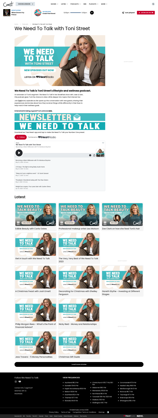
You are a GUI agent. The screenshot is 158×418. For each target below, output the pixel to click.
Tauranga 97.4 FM (127, 394)
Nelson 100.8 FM (71, 391)
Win (84, 4)
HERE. (50, 111)
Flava (46, 416)
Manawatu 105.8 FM (100, 390)
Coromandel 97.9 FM (128, 382)
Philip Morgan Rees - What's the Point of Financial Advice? (36, 313)
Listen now (44, 12)
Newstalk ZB (18, 416)
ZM (24, 416)
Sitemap (101, 412)
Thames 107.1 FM (71, 397)
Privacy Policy (54, 412)
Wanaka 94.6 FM (71, 401)
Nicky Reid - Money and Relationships (79, 313)
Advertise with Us (20, 391)
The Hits (28, 416)
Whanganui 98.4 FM (127, 401)
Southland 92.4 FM (72, 394)
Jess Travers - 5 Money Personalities (36, 345)
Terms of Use (65, 412)
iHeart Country (58, 416)
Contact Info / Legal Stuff (24, 388)
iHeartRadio (18, 394)
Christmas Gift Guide (79, 345)
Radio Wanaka (68, 416)
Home (16, 24)
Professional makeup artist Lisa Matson (79, 216)
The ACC (34, 416)
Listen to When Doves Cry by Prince (16, 12)
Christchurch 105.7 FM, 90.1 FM (102, 383)
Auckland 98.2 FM (71, 382)
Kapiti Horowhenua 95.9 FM (75, 388)
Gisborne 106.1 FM (99, 387)
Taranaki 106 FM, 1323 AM (102, 396)
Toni (19, 100)
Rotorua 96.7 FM (126, 391)
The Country (83, 416)
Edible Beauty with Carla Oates (36, 216)
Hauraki (41, 416)
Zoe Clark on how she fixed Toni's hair (122, 216)
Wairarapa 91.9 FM (127, 397)
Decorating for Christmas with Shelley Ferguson (79, 281)
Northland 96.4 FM (99, 393)
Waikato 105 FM (98, 400)
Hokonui (76, 416)
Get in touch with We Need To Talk (36, 248)
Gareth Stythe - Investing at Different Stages (122, 281)
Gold (51, 416)
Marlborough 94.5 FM (128, 388)
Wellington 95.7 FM (99, 403)
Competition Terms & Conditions (84, 412)
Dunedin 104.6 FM (71, 385)
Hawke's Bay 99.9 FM (128, 385)
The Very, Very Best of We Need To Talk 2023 (79, 248)
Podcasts (25, 24)
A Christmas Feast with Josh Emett (36, 281)
